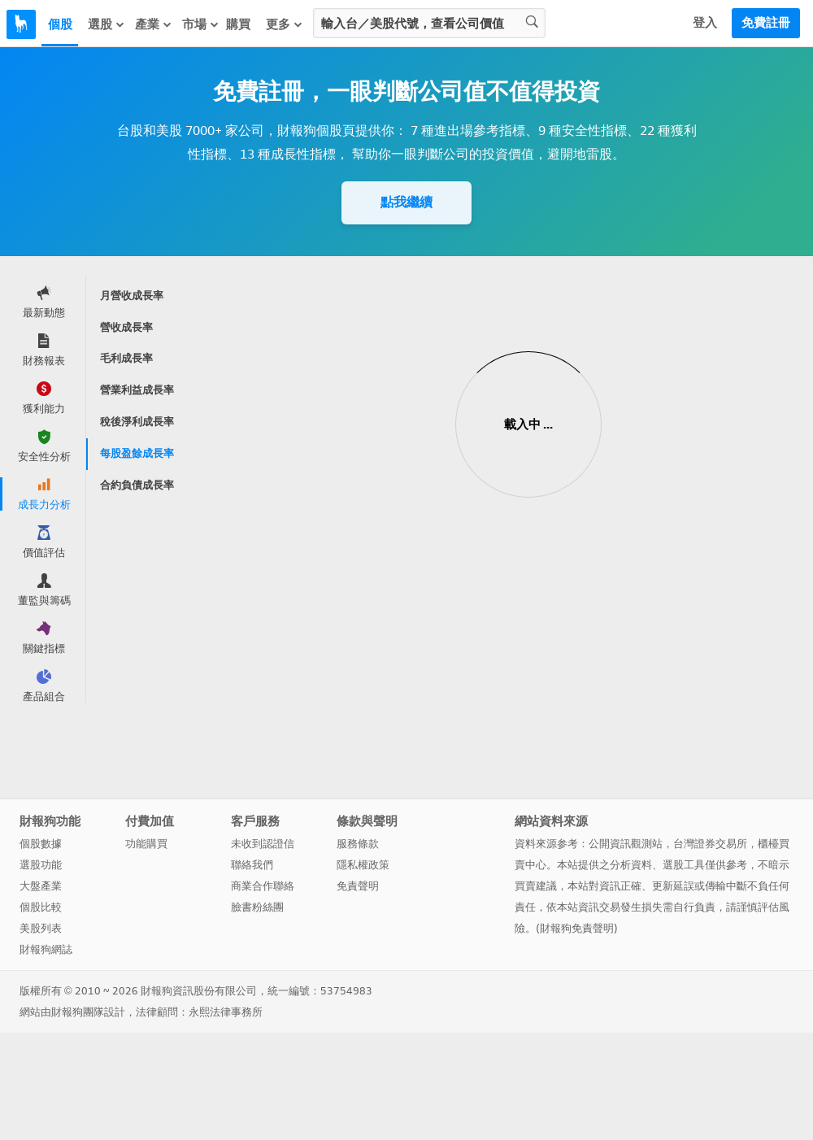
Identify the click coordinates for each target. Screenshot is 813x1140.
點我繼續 (406, 202)
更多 (284, 24)
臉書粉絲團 (257, 907)
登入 (705, 22)
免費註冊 (765, 22)
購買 (238, 24)
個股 (60, 24)
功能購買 (146, 844)
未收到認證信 (262, 844)
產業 (153, 24)
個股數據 (41, 844)
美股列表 (41, 928)
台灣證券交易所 (710, 844)
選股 (106, 24)
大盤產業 (41, 886)
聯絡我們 (252, 865)
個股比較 (41, 907)
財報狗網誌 (46, 949)
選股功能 (41, 865)
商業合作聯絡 (262, 886)
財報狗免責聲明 (577, 928)
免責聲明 (358, 886)
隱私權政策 (363, 865)
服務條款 (358, 844)
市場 (201, 24)
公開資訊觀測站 (626, 844)
